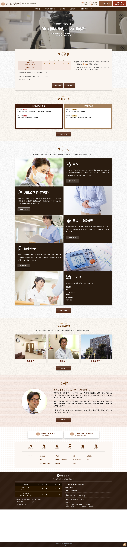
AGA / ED (94, 460)
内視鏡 (60, 456)
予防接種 (62, 9)
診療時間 (94, 5)
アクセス (85, 5)
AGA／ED (69, 300)
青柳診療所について (86, 9)
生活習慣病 (69, 297)
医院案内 (63, 368)
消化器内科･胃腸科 (46, 463)
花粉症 (68, 295)
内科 (42, 460)
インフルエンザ (70, 292)
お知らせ (85, 2)
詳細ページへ (72, 181)
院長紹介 (94, 2)
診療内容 (37, 9)
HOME (30, 456)
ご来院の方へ (105, 3)
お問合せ (119, 3)
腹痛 (67, 289)
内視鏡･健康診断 (50, 9)
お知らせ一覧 (63, 134)
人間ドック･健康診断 (64, 460)
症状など (72, 9)
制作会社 (70, 543)
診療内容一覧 (63, 310)
